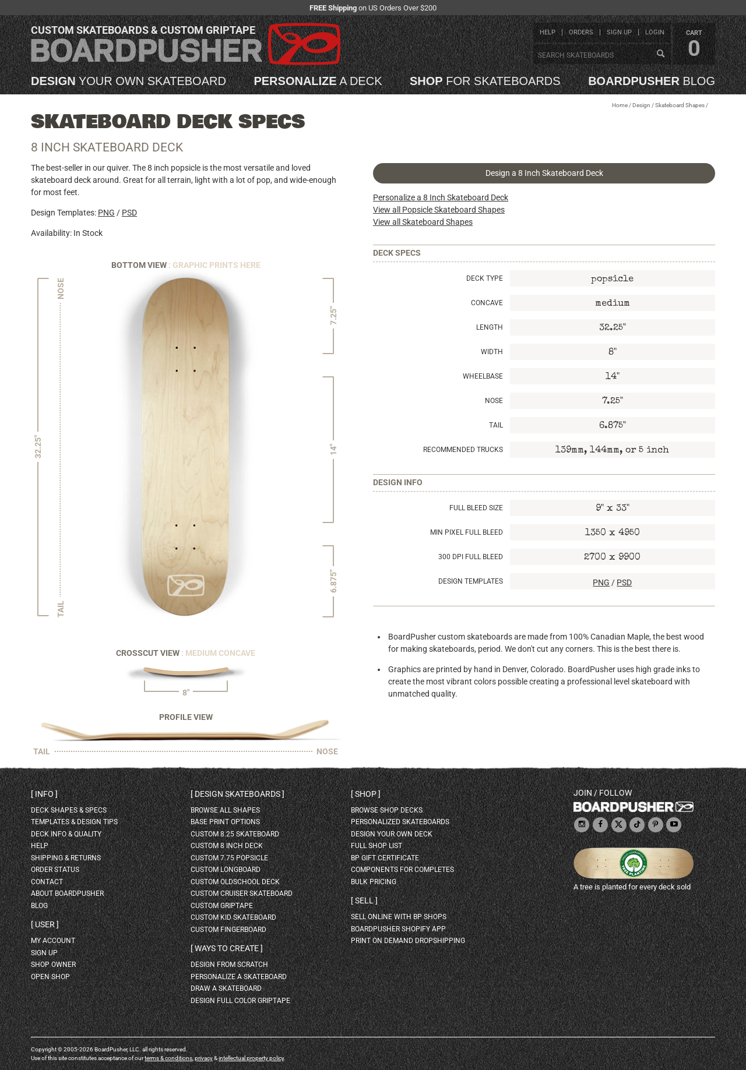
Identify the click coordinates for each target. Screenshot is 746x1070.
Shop (365, 794)
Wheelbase (483, 376)
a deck (318, 81)
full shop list (376, 846)
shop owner (53, 964)
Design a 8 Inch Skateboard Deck (544, 173)
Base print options (225, 822)
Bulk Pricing (373, 882)
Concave (487, 303)
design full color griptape (240, 1001)
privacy (204, 1058)
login (654, 32)
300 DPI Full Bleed (470, 557)
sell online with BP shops (398, 917)
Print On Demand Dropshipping (408, 941)
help (547, 32)
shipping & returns (66, 858)
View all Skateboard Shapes (423, 222)
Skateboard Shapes (680, 105)
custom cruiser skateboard (242, 893)
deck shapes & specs (69, 810)
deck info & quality (66, 834)
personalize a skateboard (239, 977)
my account (53, 941)
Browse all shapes (225, 810)
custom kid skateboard (233, 917)
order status (55, 870)
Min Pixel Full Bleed (466, 532)
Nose (494, 401)
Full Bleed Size (476, 508)
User (45, 924)
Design (641, 105)
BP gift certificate (385, 858)
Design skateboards (237, 794)
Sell (364, 900)
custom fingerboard (228, 930)
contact (47, 882)
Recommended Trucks (463, 450)
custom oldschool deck (235, 882)
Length (489, 327)
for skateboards (485, 81)
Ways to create (227, 948)
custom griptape (222, 906)
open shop (50, 977)
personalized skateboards (400, 822)
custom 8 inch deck (227, 846)
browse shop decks (387, 810)
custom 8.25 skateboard (235, 834)
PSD (129, 212)
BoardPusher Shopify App (398, 929)
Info (44, 794)
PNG (106, 212)
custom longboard (226, 870)
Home (620, 105)
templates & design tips (74, 822)
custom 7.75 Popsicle (229, 858)
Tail (496, 425)
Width (492, 352)
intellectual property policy (251, 1058)
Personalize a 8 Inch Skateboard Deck (440, 197)
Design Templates (470, 581)
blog (651, 81)
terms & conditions (168, 1058)
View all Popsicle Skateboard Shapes (439, 209)
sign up (619, 32)
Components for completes (402, 870)
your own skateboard (128, 81)
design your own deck (391, 834)
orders (581, 32)
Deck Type (484, 278)
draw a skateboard (226, 988)
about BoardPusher (67, 893)
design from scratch (229, 964)
